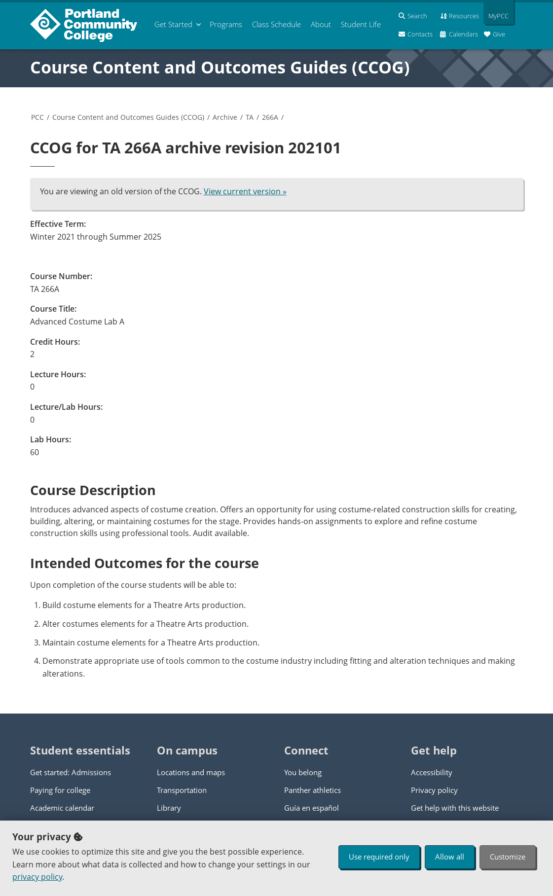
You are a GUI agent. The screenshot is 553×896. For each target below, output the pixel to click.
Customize (507, 856)
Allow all (449, 856)
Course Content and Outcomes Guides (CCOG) (220, 67)
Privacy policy (434, 790)
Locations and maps (191, 772)
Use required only (379, 856)
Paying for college (60, 790)
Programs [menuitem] (226, 24)
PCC (37, 117)
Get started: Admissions (70, 772)
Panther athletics (312, 790)
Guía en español (311, 808)
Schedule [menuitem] (276, 24)
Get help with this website (455, 808)
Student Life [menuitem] (361, 24)
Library (169, 808)
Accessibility (431, 772)
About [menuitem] (321, 24)
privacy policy (37, 876)
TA (250, 117)
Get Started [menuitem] (173, 24)
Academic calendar (62, 808)
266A (270, 117)
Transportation (182, 790)
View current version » (245, 191)
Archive (225, 117)
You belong (303, 772)
